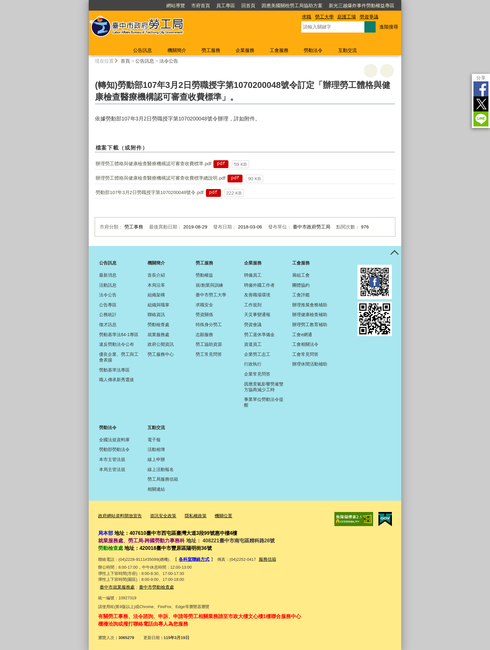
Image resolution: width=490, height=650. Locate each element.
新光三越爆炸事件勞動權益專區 (361, 5)
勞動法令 (313, 50)
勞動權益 (204, 275)
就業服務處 (158, 334)
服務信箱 (265, 557)
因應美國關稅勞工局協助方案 (292, 5)
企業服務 (245, 50)
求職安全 (204, 304)
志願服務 (204, 334)
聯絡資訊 (156, 314)
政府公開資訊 (161, 344)
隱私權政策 (190, 515)
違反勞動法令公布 (116, 344)
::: (86, 2)
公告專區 (108, 304)
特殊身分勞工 (209, 324)
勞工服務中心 (161, 354)
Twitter (480, 103)
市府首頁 (200, 5)
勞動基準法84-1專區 (118, 334)
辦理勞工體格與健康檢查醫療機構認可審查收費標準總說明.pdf (160, 178)
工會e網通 (302, 334)
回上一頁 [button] (387, 71)
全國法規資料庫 (114, 439)
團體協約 (301, 285)
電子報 (154, 439)
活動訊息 (108, 285)
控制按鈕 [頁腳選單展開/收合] (394, 253)
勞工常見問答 (209, 354)
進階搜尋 (388, 26)
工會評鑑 (301, 294)
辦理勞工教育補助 (309, 324)
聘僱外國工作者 (259, 285)
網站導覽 (175, 5)
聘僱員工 (253, 275)
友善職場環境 (257, 294)
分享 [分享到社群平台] (481, 77)
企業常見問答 (257, 373)
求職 (306, 16)
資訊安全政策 (159, 515)
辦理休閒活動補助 (309, 363)
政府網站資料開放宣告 (118, 515)
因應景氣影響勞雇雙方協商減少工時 (263, 386)
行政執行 (253, 363)
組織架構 (156, 294)
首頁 (125, 61)
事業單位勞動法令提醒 (263, 402)
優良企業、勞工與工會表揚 (118, 357)
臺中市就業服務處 (116, 584)
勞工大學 (324, 16)
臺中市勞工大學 (211, 294)
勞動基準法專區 (114, 369)
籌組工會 (301, 275)
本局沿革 (156, 285)
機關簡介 (177, 50)
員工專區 (225, 5)
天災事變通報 (257, 314)
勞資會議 (253, 324)
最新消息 (108, 275)
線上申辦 (156, 459)
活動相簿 (156, 449)
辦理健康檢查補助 (309, 314)
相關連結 (156, 489)
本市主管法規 (112, 459)
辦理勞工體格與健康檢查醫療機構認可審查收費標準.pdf (153, 163)
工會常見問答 (305, 354)
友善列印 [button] (371, 71)
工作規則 (253, 304)
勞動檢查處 (158, 324)
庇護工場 (346, 16)
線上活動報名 (161, 469)
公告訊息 (142, 50)
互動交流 (347, 50)
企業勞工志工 (257, 354)
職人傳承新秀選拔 (116, 379)
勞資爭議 (369, 16)
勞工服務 (211, 50)
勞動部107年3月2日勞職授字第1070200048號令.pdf (149, 192)
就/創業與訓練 (209, 285)
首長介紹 (156, 275)
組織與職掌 (158, 304)
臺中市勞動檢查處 (153, 584)
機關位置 (216, 515)
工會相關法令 (305, 344)
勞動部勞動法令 (114, 449)
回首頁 (248, 5)
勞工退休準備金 (259, 334)
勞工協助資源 (209, 344)
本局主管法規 (112, 469)
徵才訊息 (108, 324)
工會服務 (279, 50)
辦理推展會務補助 (309, 304)
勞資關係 (204, 314)
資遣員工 (253, 344)
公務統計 (108, 314)
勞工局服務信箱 (163, 479)
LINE (480, 118)
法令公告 (168, 61)
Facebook (480, 88)
